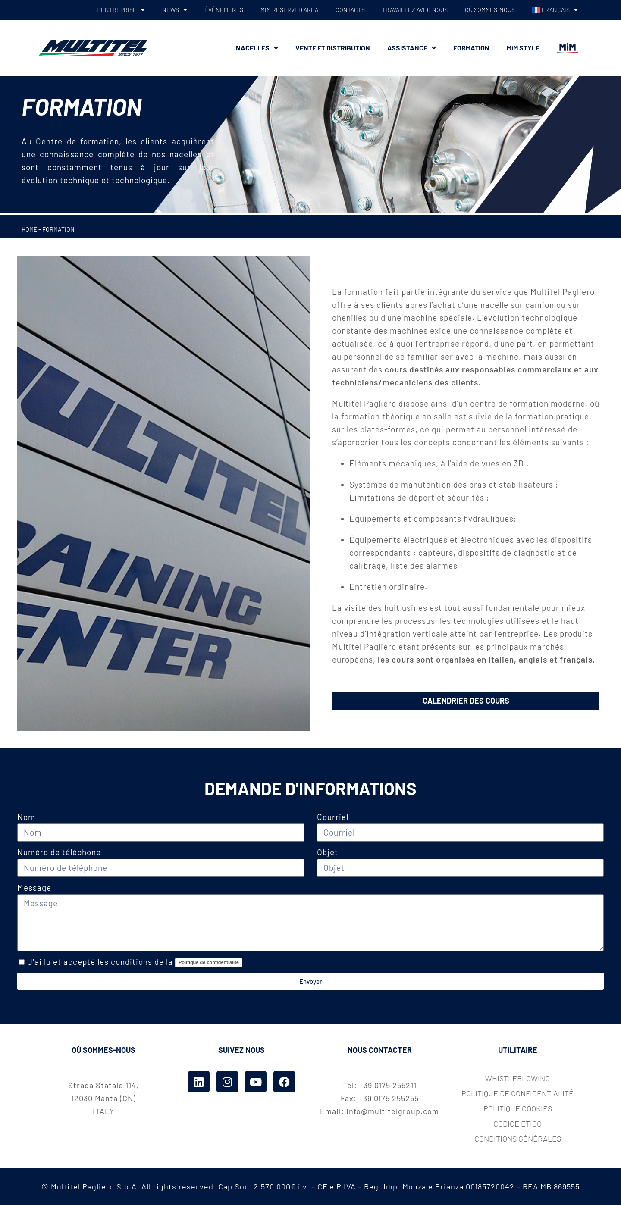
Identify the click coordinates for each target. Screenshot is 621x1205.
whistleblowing (517, 1078)
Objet (327, 852)
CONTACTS (350, 9)
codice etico (517, 1123)
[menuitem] (555, 10)
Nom (26, 817)
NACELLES (257, 48)
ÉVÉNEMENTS (223, 9)
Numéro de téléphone (59, 852)
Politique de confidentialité (209, 962)
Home (29, 229)
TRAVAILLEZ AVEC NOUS (415, 9)
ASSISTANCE (411, 48)
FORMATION (471, 48)
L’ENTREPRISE (121, 10)
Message (34, 887)
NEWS (174, 10)
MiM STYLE (523, 48)
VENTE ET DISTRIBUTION (332, 48)
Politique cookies (517, 1108)
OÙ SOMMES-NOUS (490, 9)
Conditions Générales (517, 1138)
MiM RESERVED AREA (289, 9)
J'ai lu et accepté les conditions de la (135, 962)
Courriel (334, 817)
